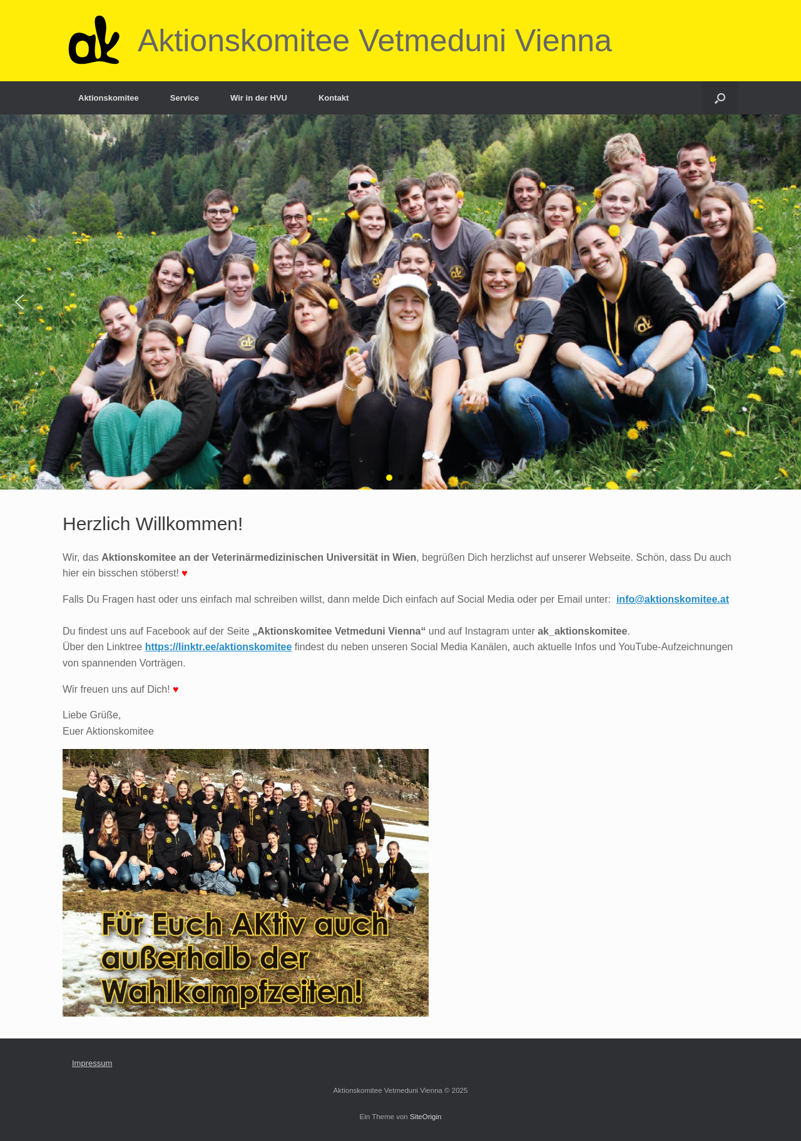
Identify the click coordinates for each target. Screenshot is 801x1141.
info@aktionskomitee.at (672, 599)
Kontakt (334, 98)
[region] (400, 302)
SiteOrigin (426, 1116)
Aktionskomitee (108, 98)
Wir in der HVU (258, 98)
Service (184, 98)
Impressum (92, 1063)
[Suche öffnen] (720, 97)
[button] (19, 302)
